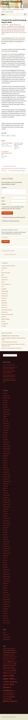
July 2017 (5, 557)
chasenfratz (4, 338)
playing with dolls (20, 30)
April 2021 (5, 465)
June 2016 (5, 585)
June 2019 (5, 513)
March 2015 (5, 618)
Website (3, 204)
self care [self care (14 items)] (13, 690)
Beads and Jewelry (5, 272)
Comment (4, 187)
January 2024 (6, 411)
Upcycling (3, 26)
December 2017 (6, 546)
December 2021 (6, 446)
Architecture (4, 268)
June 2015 (5, 613)
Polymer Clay (4, 312)
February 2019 (6, 518)
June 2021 (5, 460)
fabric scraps (4, 29)
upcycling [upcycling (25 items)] (9, 699)
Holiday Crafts (4, 296)
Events (3, 282)
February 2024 (6, 409)
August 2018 (5, 527)
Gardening (3, 289)
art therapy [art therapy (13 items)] (5, 658)
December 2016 (6, 574)
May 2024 (5, 404)
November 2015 (6, 602)
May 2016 (5, 588)
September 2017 (6, 553)
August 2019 (5, 509)
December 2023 (6, 414)
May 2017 (5, 562)
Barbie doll (15, 26)
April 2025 (5, 393)
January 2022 (6, 444)
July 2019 (5, 511)
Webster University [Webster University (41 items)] (10, 701)
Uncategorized (4, 323)
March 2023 (5, 421)
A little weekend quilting (18, 38)
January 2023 (6, 423)
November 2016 (6, 576)
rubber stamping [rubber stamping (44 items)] (10, 681)
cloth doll (6, 27)
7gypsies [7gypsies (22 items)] (6, 655)
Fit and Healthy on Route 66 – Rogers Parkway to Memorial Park (9, 380)
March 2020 (5, 493)
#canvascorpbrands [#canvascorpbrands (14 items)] (7, 648)
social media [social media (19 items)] (9, 693)
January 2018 (6, 544)
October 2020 (6, 479)
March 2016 (5, 592)
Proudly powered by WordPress (8, 717)
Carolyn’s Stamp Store (7, 251)
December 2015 (6, 599)
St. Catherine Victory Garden (17, 171)
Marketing (3, 300)
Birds (2, 275)
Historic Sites (4, 293)
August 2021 (5, 455)
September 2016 (6, 581)
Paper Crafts (4, 307)
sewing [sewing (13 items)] (4, 693)
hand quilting (14, 29)
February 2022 (6, 442)
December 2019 (6, 500)
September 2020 (6, 481)
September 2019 (6, 506)
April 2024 (5, 407)
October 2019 (6, 504)
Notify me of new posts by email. (11, 221)
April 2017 (5, 564)
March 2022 (5, 439)
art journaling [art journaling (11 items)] (14, 656)
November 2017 (6, 548)
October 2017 (6, 551)
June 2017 (5, 560)
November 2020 (6, 476)
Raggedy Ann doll (9, 32)
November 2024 (6, 397)
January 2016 (6, 597)
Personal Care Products (6, 309)
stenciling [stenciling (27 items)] (12, 697)
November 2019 (6, 502)
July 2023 (5, 416)
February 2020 (6, 495)
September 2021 (6, 453)
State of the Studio (12, 342)
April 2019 (5, 516)
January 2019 (6, 520)
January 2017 (6, 571)
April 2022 (5, 437)
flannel (9, 29)
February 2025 (6, 395)
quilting (3, 32)
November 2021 (6, 449)
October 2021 (6, 451)
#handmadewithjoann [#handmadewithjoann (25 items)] (9, 650)
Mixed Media (4, 302)
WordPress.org (6, 639)
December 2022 (6, 425)
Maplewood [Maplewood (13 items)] (5, 667)
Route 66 (3, 316)
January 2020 (6, 497)
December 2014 (6, 622)
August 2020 (5, 483)
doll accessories (12, 27)
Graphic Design (4, 291)
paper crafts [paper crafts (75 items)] (8, 678)
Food (2, 286)
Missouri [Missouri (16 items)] (10, 670)
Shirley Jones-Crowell (6, 344)
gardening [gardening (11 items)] (11, 663)
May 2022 (5, 435)
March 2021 (5, 467)
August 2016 (5, 583)
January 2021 (6, 472)
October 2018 (6, 525)
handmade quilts (12, 30)
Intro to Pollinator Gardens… (9, 365)
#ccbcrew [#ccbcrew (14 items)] (13, 648)
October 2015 (6, 604)
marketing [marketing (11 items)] (9, 667)
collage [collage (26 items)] (9, 662)
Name (3, 198)
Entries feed (6, 634)
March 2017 (5, 567)
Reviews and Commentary (7, 314)
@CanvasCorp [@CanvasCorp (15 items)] (12, 655)
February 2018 (6, 541)
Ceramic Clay (4, 277)
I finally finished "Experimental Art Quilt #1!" (6, 153)
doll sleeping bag (20, 27)
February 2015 (6, 620)
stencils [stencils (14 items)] (4, 699)
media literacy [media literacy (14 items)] (13, 668)
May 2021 (5, 462)
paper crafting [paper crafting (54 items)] (8, 675)
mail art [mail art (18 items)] (15, 665)
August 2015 (5, 609)
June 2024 (5, 402)
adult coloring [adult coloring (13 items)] (9, 656)
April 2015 (5, 615)
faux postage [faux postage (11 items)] (7, 663)
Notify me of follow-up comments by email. (14, 217)
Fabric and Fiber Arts (15, 24)
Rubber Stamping (5, 319)
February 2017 (6, 569)
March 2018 (5, 539)
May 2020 (5, 488)
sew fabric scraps (18, 32)
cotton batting (11, 54)
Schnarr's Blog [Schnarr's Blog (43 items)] (8, 684)
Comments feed (6, 637)
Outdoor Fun (4, 305)
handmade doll (4, 30)
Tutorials (3, 321)
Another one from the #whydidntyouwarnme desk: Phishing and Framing (13, 168)
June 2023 (5, 418)
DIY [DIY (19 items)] (12, 661)
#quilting (10, 26)
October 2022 (6, 428)
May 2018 (5, 534)
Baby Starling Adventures (13, 335)
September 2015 (6, 606)
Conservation (4, 279)
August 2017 (5, 555)
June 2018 (5, 532)
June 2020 (5, 486)
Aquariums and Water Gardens (8, 265)
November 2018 (6, 523)
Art (2, 270)
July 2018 (5, 530)
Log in (4, 632)
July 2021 (5, 458)
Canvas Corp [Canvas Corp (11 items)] (10, 658)
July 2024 (5, 400)
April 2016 (5, 590)
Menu (2, 14)
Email (3, 201)
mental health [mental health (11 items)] (5, 670)
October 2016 (6, 578)
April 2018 (5, 537)
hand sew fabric (21, 29)
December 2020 (6, 474)
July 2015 (5, 611)
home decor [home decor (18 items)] (10, 665)
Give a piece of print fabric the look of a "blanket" (18, 144)
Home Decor (4, 298)
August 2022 (5, 430)
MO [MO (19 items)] (15, 673)
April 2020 (5, 490)
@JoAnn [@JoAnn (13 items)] (4, 656)
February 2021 (6, 469)
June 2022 (5, 432)
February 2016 (6, 595)
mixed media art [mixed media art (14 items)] (10, 673)
